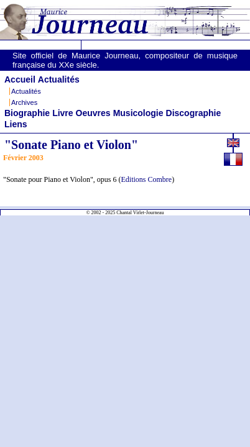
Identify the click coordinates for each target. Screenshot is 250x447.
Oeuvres (93, 113)
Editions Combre (146, 179)
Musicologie (138, 113)
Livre (62, 113)
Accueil (19, 79)
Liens (15, 124)
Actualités (59, 79)
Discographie (193, 113)
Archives (24, 102)
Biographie (27, 113)
